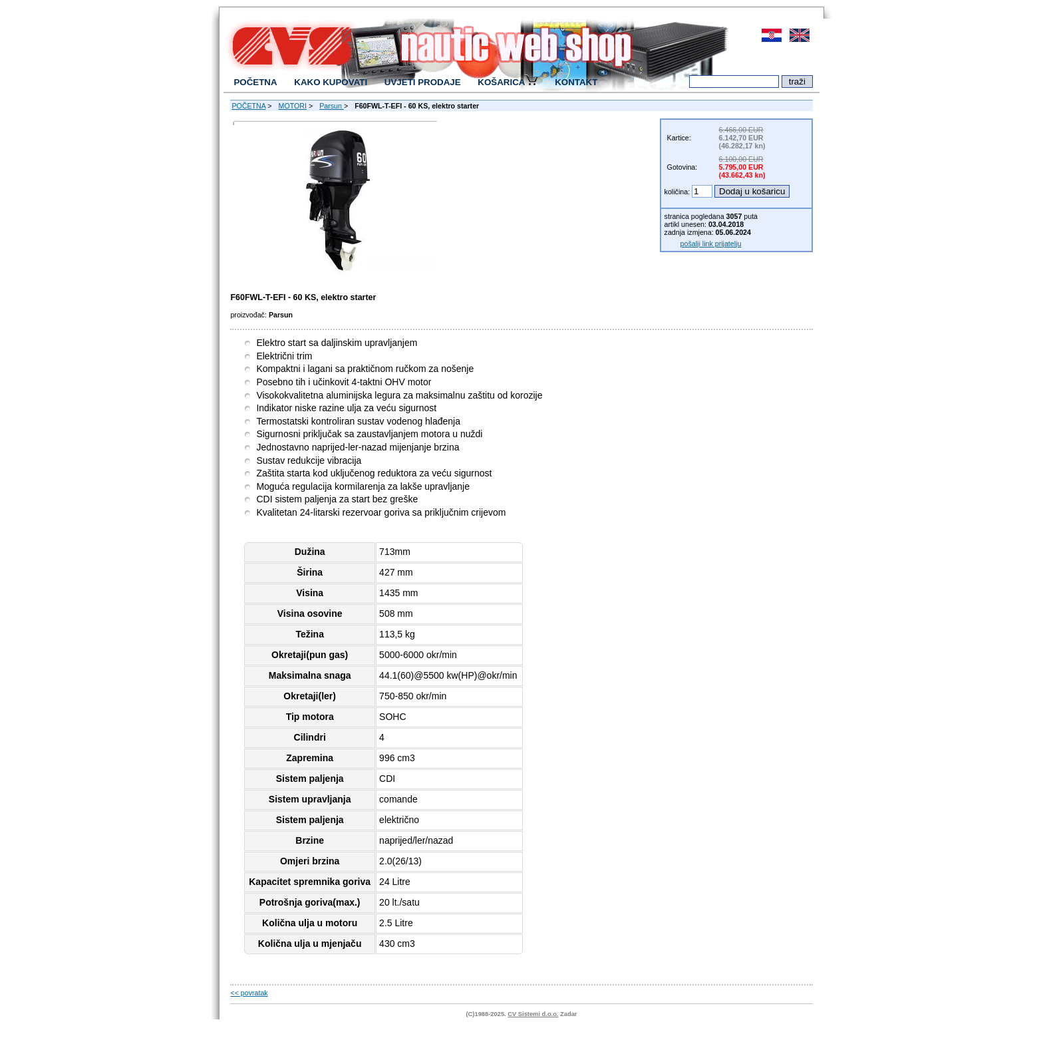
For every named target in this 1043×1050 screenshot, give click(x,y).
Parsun (331, 106)
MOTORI (293, 106)
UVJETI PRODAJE (422, 82)
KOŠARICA (507, 81)
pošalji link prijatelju (711, 244)
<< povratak (248, 993)
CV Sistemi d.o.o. (533, 1014)
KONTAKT (576, 82)
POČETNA (255, 82)
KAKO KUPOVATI (330, 82)
